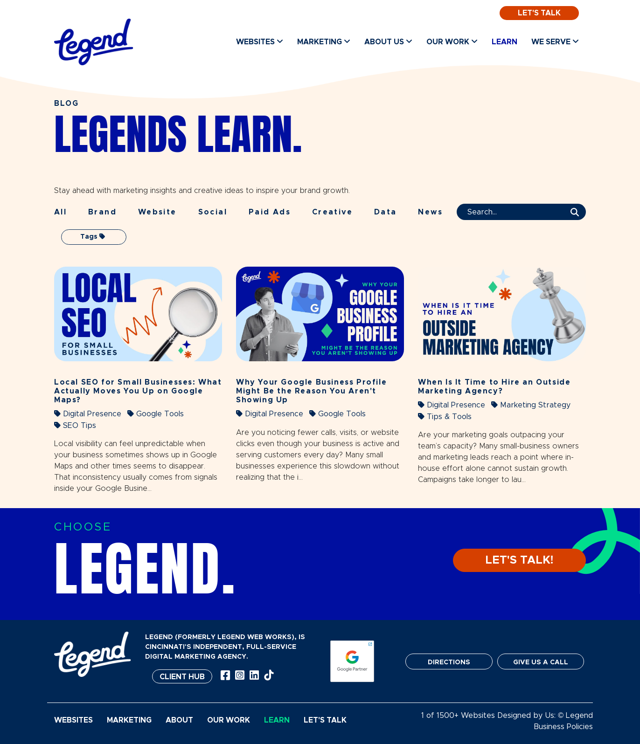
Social (212, 212)
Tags (92, 236)
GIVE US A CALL (540, 662)
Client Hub (182, 677)
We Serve (555, 42)
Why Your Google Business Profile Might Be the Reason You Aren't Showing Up (311, 391)
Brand (102, 212)
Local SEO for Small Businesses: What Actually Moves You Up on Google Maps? (138, 391)
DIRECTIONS (449, 662)
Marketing (323, 42)
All (60, 212)
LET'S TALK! (519, 560)
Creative (332, 212)
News (430, 212)
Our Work (452, 42)
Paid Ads (270, 212)
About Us (388, 42)
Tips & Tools (445, 416)
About (179, 720)
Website (157, 212)
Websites (259, 42)
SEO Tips (75, 425)
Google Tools (155, 414)
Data (385, 212)
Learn (504, 42)
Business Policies (563, 726)
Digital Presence (87, 414)
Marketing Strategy (530, 405)
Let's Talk (539, 13)
